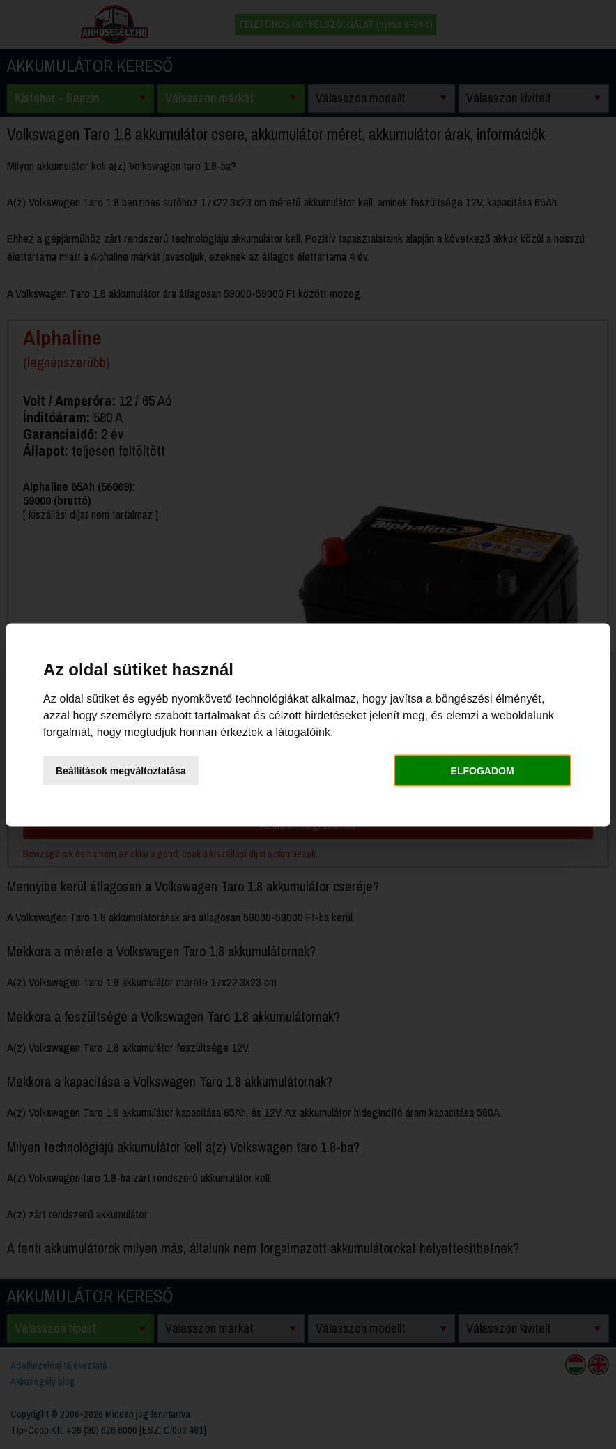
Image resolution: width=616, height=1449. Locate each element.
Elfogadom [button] (482, 770)
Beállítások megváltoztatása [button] (121, 770)
